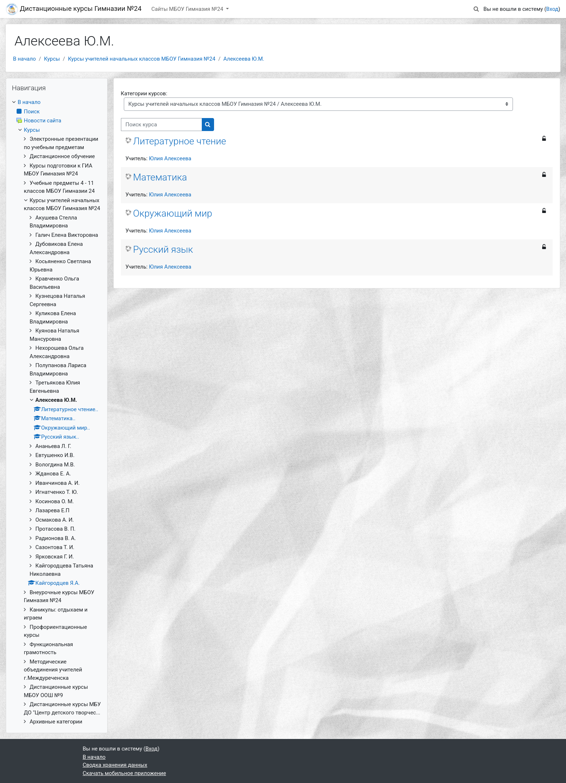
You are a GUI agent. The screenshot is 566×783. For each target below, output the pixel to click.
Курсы (52, 59)
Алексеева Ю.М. (243, 59)
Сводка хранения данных (115, 765)
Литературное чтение (179, 141)
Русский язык (163, 249)
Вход (552, 9)
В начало (24, 59)
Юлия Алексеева (170, 158)
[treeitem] (56, 412)
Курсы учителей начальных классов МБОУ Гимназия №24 (141, 59)
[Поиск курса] (161, 124)
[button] (476, 9)
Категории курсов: (144, 93)
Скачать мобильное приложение (124, 773)
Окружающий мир (172, 213)
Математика (160, 177)
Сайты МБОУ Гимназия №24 (188, 9)
